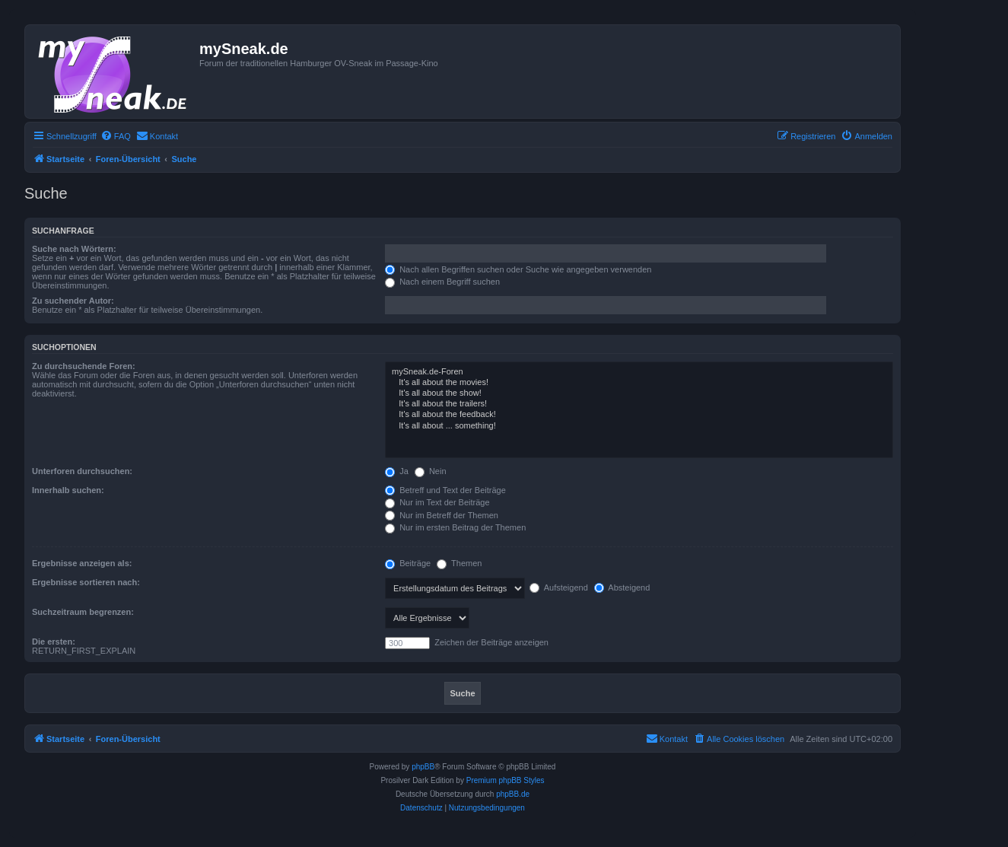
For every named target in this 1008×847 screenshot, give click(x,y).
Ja (397, 471)
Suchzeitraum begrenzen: (83, 611)
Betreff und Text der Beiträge (445, 490)
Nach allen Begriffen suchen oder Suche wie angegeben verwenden (518, 269)
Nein (431, 471)
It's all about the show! (639, 393)
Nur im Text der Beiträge (437, 502)
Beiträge (408, 563)
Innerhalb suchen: (68, 490)
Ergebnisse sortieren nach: (86, 582)
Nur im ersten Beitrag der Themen (455, 527)
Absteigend (622, 587)
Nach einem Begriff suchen (442, 281)
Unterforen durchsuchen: (82, 471)
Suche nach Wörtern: (74, 248)
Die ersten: (53, 641)
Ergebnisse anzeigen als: (82, 563)
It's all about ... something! (639, 426)
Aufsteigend (558, 587)
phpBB (423, 767)
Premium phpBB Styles (505, 780)
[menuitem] (115, 136)
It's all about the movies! (639, 382)
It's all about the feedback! (639, 414)
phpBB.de (512, 794)
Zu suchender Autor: (73, 300)
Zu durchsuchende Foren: (83, 366)
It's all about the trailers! (639, 404)
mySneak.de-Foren (639, 372)
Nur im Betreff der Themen (441, 515)
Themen (459, 563)
